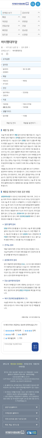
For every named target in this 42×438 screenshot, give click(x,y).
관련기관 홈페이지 (11, 407)
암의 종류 (24, 47)
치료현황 (25, 107)
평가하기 (35, 347)
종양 (18, 213)
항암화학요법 (5, 196)
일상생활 (5, 116)
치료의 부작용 (27, 104)
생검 (21, 290)
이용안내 (36, 364)
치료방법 (5, 104)
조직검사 (26, 290)
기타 (20, 338)
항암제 (25, 234)
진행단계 (5, 95)
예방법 (25, 81)
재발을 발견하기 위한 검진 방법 (32, 123)
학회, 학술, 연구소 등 (12, 425)
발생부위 (5, 69)
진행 (23, 140)
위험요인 (5, 81)
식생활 (25, 116)
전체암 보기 (5, 51)
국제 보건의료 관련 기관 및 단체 (15, 419)
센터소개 (6, 364)
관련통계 (5, 72)
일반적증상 (6, 92)
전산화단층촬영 (25, 216)
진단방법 (25, 92)
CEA (22, 264)
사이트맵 (22, 367)
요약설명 (6, 59)
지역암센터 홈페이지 (12, 413)
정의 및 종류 (26, 69)
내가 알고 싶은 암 (12, 47)
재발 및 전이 (6, 107)
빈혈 (5, 228)
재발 (16, 135)
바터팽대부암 (17, 51)
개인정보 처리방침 (16, 364)
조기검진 (5, 84)
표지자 (22, 213)
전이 (17, 138)
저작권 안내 (28, 364)
